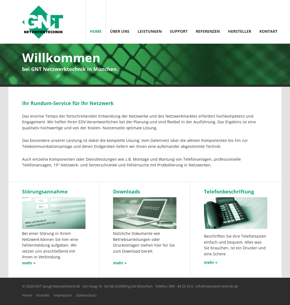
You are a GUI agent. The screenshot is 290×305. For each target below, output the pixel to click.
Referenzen (208, 31)
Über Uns (119, 31)
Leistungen (150, 31)
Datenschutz (86, 295)
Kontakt (268, 31)
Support (179, 31)
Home (96, 31)
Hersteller (239, 31)
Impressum (63, 295)
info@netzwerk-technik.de (217, 286)
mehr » (211, 262)
